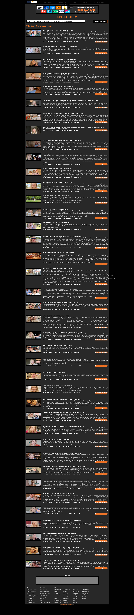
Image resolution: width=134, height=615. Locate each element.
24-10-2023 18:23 (48, 514)
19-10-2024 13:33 (48, 130)
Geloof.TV (56, 598)
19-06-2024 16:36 (48, 248)
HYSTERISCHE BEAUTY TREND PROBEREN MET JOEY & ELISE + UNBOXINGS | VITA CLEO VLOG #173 (70, 100)
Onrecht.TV (75, 595)
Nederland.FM (48, 2)
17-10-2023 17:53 (48, 527)
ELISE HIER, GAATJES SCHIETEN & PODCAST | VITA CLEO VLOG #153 (62, 399)
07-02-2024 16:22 (48, 408)
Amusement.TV (67, 42)
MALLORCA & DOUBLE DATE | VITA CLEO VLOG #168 (57, 182)
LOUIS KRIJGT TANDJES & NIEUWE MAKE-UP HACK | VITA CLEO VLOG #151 (63, 426)
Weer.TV (84, 597)
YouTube (57, 42)
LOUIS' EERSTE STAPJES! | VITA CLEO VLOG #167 (56, 196)
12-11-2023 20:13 (47, 502)
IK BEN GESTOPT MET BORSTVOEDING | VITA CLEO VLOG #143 (60, 534)
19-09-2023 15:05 (48, 568)
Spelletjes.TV (85, 591)
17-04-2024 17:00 (48, 298)
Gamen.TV (56, 597)
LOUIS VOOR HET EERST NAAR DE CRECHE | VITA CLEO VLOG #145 (61, 507)
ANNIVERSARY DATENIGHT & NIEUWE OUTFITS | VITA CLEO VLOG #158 (62, 332)
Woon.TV (84, 598)
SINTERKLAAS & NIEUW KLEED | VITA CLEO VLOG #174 (58, 87)
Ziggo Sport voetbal (32, 595)
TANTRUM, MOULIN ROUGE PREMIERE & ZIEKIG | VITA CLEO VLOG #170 (62, 154)
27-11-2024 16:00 (48, 108)
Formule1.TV (57, 595)
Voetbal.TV (85, 595)
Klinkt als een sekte (45, 593)
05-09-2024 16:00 (48, 178)
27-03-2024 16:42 (48, 327)
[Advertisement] (12, 30)
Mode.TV (65, 600)
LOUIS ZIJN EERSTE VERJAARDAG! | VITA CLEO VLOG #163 (59, 252)
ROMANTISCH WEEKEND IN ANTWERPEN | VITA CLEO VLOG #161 (60, 289)
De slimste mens (31, 602)
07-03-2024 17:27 (48, 352)
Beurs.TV (56, 591)
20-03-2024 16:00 (48, 340)
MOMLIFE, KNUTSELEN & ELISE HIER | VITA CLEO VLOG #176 (59, 60)
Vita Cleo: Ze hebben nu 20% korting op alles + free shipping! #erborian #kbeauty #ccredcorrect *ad (73, 127)
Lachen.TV (65, 597)
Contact (85, 2)
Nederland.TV (62, 2)
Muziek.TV (65, 602)
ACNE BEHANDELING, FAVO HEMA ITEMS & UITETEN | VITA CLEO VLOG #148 (64, 467)
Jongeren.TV (66, 589)
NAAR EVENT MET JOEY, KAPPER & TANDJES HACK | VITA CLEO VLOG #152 (64, 413)
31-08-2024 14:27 (48, 191)
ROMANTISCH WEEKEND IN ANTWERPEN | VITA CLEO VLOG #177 (60, 46)
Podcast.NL (75, 2)
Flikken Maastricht (45, 602)
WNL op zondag (44, 595)
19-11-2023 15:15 (47, 489)
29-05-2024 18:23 (48, 264)
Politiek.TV (75, 598)
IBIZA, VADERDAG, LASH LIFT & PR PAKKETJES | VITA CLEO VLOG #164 (62, 236)
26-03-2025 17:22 (48, 42)
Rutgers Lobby (31, 597)
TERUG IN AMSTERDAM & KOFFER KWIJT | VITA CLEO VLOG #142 (61, 547)
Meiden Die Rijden (44, 591)
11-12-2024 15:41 (47, 94)
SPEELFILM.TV (67, 17)
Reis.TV (74, 600)
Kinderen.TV (66, 593)
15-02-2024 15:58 (48, 393)
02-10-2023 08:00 (48, 541)
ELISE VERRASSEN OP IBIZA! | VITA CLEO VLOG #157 (57, 346)
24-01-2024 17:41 (48, 434)
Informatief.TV (57, 602)
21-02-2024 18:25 (48, 379)
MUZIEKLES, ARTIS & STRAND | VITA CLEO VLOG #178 (58, 30)
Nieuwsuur (29, 600)
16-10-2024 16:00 (48, 149)
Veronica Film (30, 593)
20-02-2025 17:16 (48, 53)
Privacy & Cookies (99, 2)
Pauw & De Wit (30, 599)
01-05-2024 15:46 (48, 284)
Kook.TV (65, 595)
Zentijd (42, 599)
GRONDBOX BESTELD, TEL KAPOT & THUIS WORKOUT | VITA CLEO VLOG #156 (64, 359)
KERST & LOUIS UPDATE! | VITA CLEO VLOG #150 (56, 440)
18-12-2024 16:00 (48, 82)
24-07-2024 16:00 (48, 218)
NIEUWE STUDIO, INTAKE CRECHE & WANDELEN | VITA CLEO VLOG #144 (62, 520)
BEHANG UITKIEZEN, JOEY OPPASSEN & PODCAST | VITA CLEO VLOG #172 (63, 114)
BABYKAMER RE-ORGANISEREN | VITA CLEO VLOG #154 (58, 386)
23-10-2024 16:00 (48, 122)
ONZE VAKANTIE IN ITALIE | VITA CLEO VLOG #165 (56, 223)
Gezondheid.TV (57, 600)
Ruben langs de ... (44, 597)
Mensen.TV (77, 42)
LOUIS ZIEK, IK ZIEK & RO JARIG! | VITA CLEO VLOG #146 (58, 493)
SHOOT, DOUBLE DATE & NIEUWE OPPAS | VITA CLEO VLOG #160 (60, 303)
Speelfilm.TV (85, 589)
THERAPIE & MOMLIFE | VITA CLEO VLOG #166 (55, 209)
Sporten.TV (85, 593)
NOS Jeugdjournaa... (32, 590)
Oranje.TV (75, 597)
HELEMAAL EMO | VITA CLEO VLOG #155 (54, 372)
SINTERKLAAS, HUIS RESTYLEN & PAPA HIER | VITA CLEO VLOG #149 (62, 453)
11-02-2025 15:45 (48, 67)
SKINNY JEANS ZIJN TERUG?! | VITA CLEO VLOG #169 (57, 169)
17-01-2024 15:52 (48, 446)
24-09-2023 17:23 (48, 555)
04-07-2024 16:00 (48, 230)
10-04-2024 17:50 (48, 309)
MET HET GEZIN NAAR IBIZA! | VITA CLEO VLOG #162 (57, 269)
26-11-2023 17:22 (47, 474)
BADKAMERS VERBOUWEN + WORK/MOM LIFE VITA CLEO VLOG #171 (62, 140)
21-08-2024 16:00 (48, 203)
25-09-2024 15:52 (48, 164)
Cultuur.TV (56, 593)
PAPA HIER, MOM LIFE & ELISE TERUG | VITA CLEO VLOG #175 (60, 73)
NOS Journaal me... (31, 591)
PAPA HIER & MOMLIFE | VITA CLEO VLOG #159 (56, 316)
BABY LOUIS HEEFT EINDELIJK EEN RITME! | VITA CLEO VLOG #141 (61, 561)
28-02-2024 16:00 (48, 366)
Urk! (41, 600)
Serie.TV (75, 602)
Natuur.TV (75, 589)
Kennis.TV (65, 591)
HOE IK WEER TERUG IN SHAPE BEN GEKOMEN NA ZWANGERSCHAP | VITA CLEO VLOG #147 (68, 480)
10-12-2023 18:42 (48, 462)
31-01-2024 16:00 (48, 420)
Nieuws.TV (75, 593)
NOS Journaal (43, 590)
